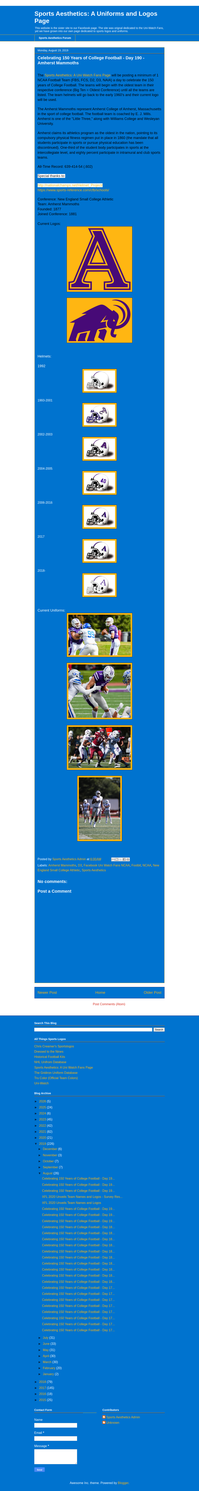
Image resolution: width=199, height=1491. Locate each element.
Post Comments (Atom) (109, 1004)
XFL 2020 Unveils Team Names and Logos (71, 1202)
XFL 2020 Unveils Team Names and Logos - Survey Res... (82, 1196)
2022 (43, 1125)
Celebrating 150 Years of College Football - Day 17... (78, 1287)
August (48, 1173)
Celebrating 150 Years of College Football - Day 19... (78, 1178)
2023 (43, 1119)
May (46, 1350)
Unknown (112, 1422)
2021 (43, 1131)
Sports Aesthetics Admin (123, 1417)
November (50, 1155)
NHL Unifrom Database (50, 1062)
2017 (43, 1388)
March (47, 1362)
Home (100, 992)
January (49, 1374)
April (46, 1356)
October (49, 1161)
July (46, 1337)
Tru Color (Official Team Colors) (56, 1078)
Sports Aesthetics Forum (55, 37)
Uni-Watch (41, 1083)
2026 (43, 1101)
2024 (43, 1113)
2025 (43, 1107)
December (50, 1149)
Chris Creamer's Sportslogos (54, 1046)
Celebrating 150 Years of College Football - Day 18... (78, 1227)
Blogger (123, 1483)
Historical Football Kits (49, 1056)
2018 (43, 1382)
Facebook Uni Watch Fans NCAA (107, 865)
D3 (80, 865)
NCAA (147, 865)
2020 (43, 1137)
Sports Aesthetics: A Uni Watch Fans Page (63, 1067)
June (46, 1343)
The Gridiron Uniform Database (55, 1072)
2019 (43, 1143)
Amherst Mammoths (62, 865)
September (51, 1167)
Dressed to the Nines (48, 1051)
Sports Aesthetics (94, 870)
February (49, 1368)
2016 (43, 1394)
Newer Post (47, 992)
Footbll (136, 865)
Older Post (152, 992)
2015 (43, 1400)
